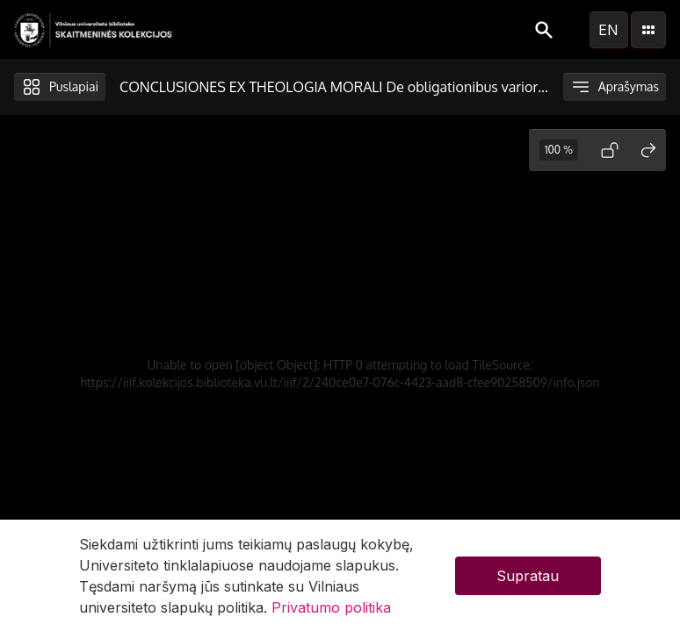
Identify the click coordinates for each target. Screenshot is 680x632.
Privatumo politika (331, 607)
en (608, 30)
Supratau (527, 576)
